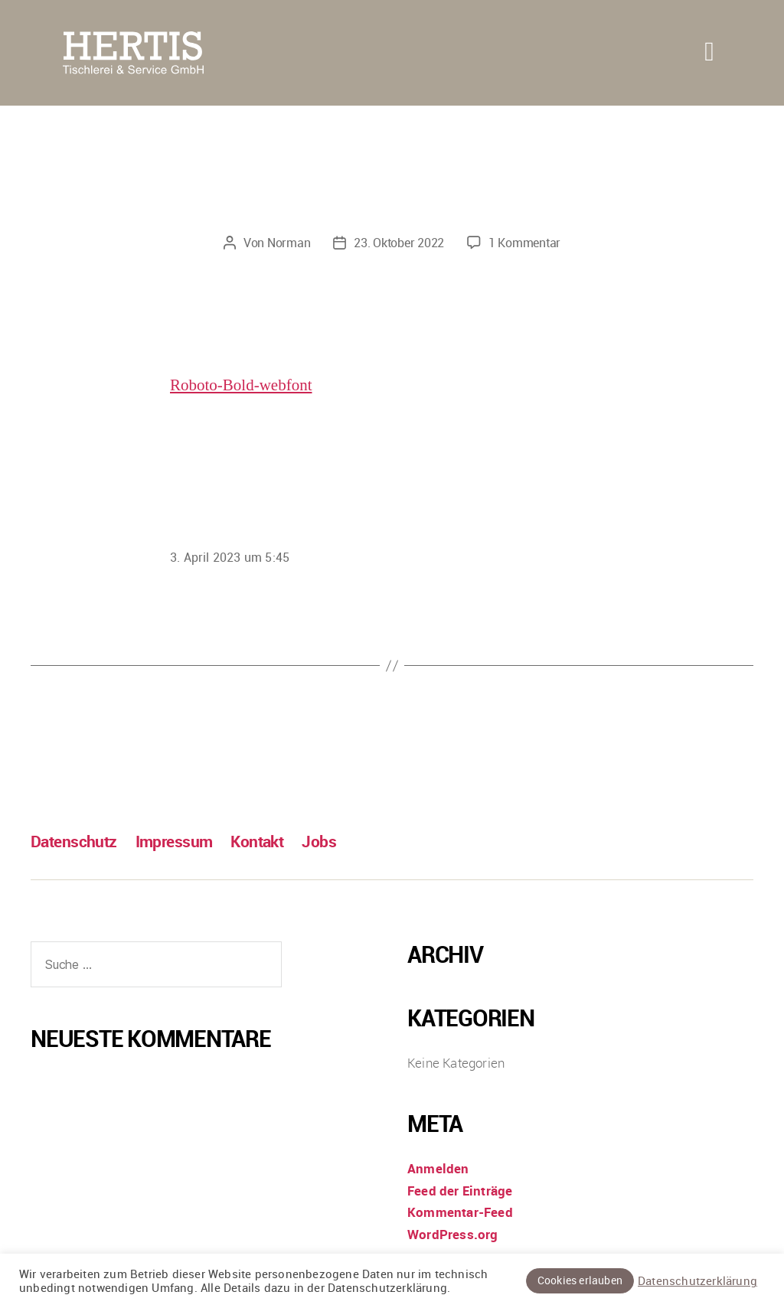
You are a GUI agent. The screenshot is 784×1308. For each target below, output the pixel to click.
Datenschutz (74, 841)
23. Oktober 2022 (399, 242)
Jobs (319, 841)
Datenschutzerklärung (697, 1281)
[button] (709, 51)
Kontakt (256, 841)
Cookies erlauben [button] (579, 1280)
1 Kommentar (524, 242)
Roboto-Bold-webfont (241, 385)
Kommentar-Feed (460, 1212)
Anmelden (438, 1168)
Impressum (174, 841)
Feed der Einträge (459, 1190)
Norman (288, 242)
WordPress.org (452, 1234)
